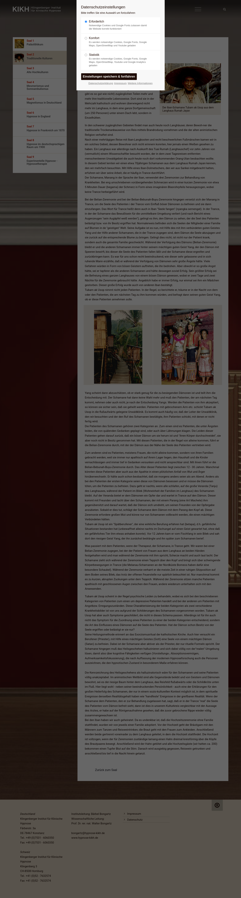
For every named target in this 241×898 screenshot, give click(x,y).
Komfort (119, 41)
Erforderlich (119, 25)
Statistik (119, 60)
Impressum (120, 83)
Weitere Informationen (140, 83)
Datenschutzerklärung (100, 83)
